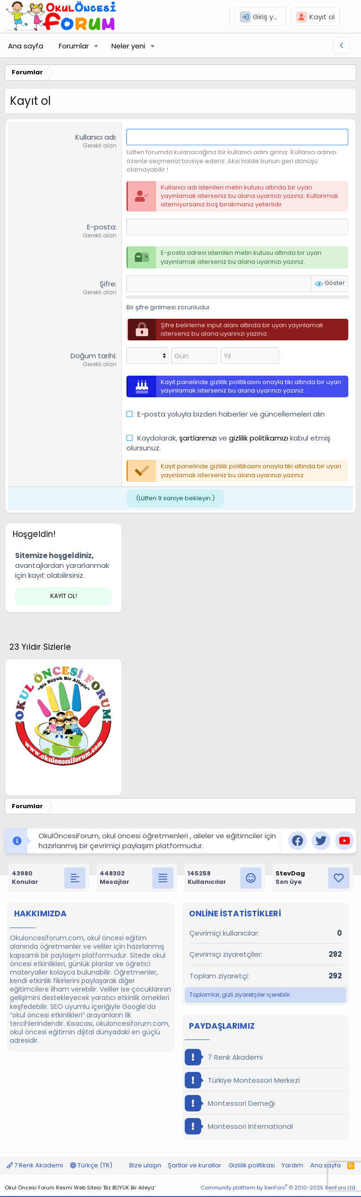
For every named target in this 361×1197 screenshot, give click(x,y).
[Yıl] (249, 355)
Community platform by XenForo (278, 1187)
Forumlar (74, 46)
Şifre (107, 284)
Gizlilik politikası (251, 1165)
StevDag (290, 873)
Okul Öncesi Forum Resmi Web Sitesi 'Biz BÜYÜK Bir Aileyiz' (80, 1187)
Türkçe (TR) (91, 1165)
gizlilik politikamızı (258, 438)
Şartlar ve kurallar (194, 1165)
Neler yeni (128, 46)
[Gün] (194, 355)
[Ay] (147, 355)
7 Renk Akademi (224, 1057)
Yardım (292, 1165)
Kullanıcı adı (95, 137)
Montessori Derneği (230, 1103)
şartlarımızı (198, 438)
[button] (96, 46)
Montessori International (239, 1126)
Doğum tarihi (93, 356)
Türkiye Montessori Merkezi (242, 1080)
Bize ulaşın (145, 1165)
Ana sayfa (25, 46)
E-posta (101, 227)
